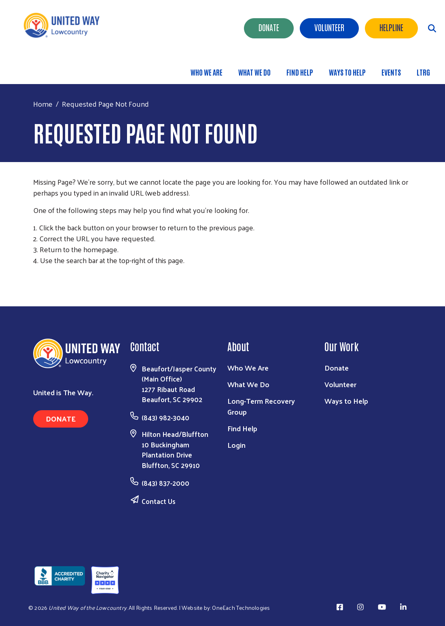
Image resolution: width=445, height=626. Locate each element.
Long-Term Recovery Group (261, 406)
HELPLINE (391, 27)
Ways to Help (347, 72)
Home (43, 103)
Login (236, 444)
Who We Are (206, 72)
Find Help (299, 72)
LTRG (423, 72)
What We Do (254, 72)
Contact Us (159, 501)
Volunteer (329, 27)
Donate (269, 27)
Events (391, 72)
